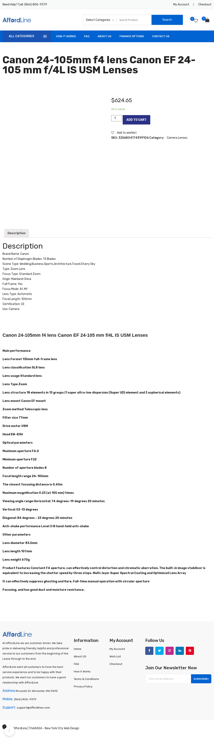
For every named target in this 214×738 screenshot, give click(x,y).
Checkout (204, 4)
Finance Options (132, 36)
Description (16, 233)
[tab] (16, 233)
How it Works (82, 671)
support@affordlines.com (33, 708)
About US (104, 36)
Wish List (115, 656)
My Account (181, 4)
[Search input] (134, 20)
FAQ (86, 36)
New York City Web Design (62, 729)
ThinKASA (35, 729)
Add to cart (136, 120)
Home (77, 648)
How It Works (66, 36)
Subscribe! (200, 679)
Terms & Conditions (86, 678)
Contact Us (160, 36)
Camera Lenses (177, 138)
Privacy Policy (83, 686)
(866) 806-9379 (35, 4)
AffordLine (20, 729)
